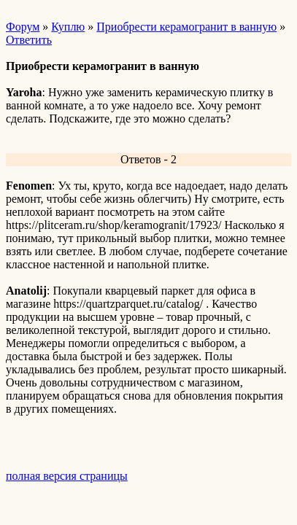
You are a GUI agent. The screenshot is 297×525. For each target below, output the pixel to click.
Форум (22, 26)
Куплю (68, 26)
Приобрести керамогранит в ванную (186, 26)
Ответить (29, 40)
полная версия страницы (67, 476)
